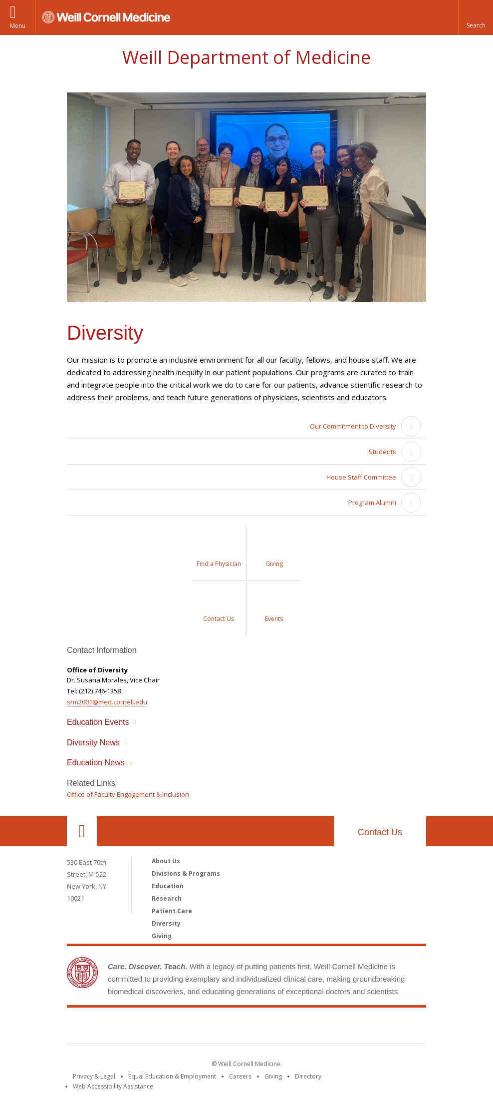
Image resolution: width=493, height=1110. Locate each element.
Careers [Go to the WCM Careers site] (240, 1076)
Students (382, 451)
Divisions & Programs (186, 873)
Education (168, 886)
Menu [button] (17, 25)
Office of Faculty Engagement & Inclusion (128, 794)
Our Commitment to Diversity (353, 426)
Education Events (98, 722)
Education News (96, 762)
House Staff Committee (361, 477)
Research (167, 898)
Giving (162, 936)
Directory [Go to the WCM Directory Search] (308, 1076)
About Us (166, 861)
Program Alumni (372, 502)
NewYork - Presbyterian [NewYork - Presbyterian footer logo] (330, 1028)
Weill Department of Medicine (246, 57)
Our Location (82, 831)
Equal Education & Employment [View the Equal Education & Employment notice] (172, 1076)
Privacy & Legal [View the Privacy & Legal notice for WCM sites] (94, 1076)
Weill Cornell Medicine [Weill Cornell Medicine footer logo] (173, 1028)
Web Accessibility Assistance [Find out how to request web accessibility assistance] (113, 1086)
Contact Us (380, 832)
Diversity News (93, 742)
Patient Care (172, 911)
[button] (475, 17)
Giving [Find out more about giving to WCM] (273, 1076)
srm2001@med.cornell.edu (107, 701)
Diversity (166, 923)
